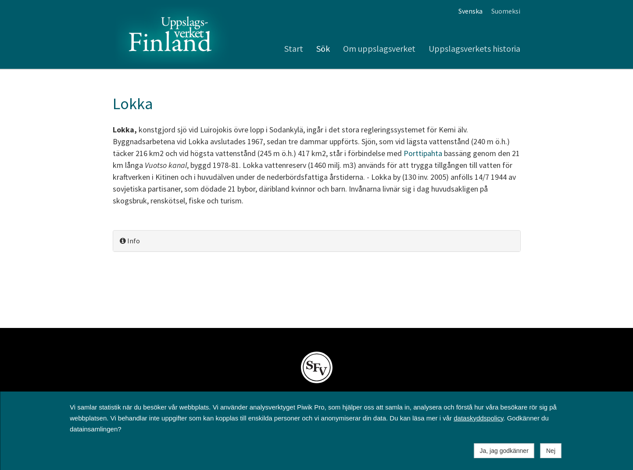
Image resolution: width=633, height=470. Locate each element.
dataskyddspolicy (478, 418)
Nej (550, 450)
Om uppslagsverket (379, 48)
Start (293, 48)
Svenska (470, 11)
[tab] (316, 241)
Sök (323, 48)
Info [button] (130, 240)
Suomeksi (505, 11)
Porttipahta (423, 153)
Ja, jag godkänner (504, 450)
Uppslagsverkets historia (474, 48)
